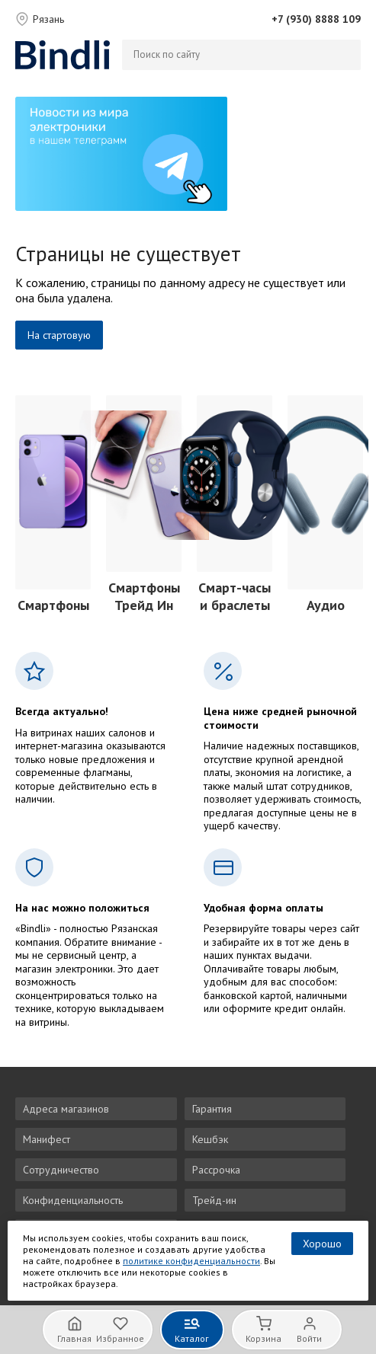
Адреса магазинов (66, 1109)
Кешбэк (210, 1139)
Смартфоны (53, 605)
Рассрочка (216, 1170)
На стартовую (59, 335)
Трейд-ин (214, 1200)
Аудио (326, 605)
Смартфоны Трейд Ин (144, 596)
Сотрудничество (61, 1170)
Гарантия (212, 1109)
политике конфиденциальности (191, 1260)
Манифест (46, 1139)
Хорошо (322, 1243)
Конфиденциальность (73, 1200)
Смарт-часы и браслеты (234, 596)
